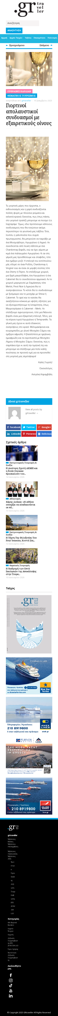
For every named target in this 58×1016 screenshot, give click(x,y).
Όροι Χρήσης (13, 877)
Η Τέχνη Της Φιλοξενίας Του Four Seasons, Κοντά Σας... (21, 539)
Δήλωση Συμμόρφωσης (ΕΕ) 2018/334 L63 (13, 899)
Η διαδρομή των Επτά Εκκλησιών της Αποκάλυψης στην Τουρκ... (21, 571)
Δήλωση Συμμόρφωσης (13, 957)
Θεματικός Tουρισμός (21, 95)
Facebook (15, 427)
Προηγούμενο (16, 45)
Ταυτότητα (13, 866)
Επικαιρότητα (39, 38)
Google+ (46, 427)
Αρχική (4, 38)
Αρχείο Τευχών (16, 38)
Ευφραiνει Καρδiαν (19, 91)
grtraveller (26, 100)
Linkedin (16, 433)
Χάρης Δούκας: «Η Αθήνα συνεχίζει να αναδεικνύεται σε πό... (20, 504)
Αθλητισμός (15, 498)
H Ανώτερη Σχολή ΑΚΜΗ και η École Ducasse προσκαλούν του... (21, 471)
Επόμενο (44, 45)
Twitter (30, 427)
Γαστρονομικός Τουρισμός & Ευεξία (21, 464)
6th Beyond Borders (12, 923)
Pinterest (31, 433)
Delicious (47, 433)
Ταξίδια (28, 38)
